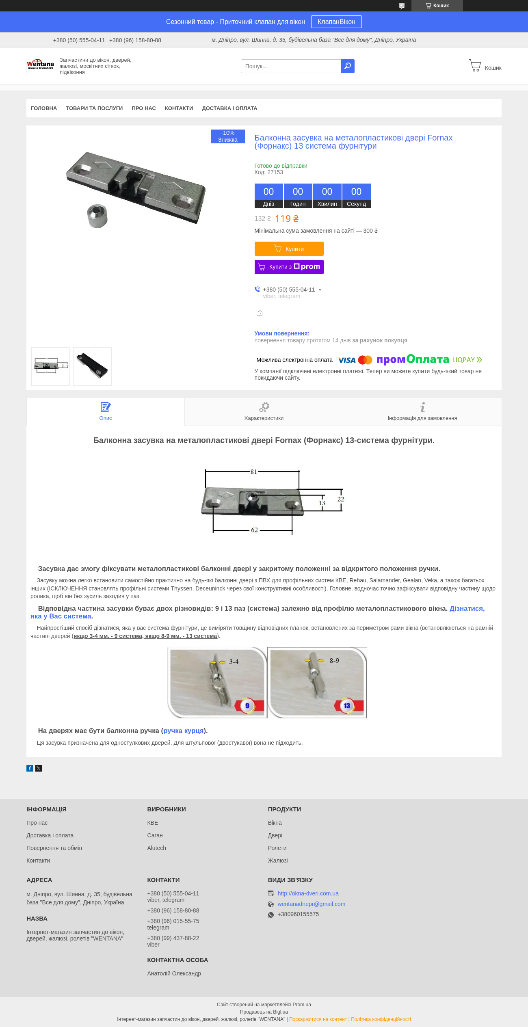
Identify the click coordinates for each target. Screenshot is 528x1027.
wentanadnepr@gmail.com (312, 904)
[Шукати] (348, 66)
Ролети (277, 848)
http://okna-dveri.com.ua (308, 893)
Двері (275, 835)
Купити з (294, 266)
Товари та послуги (94, 108)
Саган (154, 835)
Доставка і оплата (229, 108)
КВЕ (152, 822)
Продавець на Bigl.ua (264, 1012)
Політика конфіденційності (381, 1019)
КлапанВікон (336, 21)
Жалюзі (278, 860)
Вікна (275, 822)
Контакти (179, 108)
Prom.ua (302, 1005)
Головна (44, 108)
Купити (295, 249)
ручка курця (183, 731)
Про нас (144, 108)
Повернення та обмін (54, 848)
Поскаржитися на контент (318, 1019)
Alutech (156, 848)
